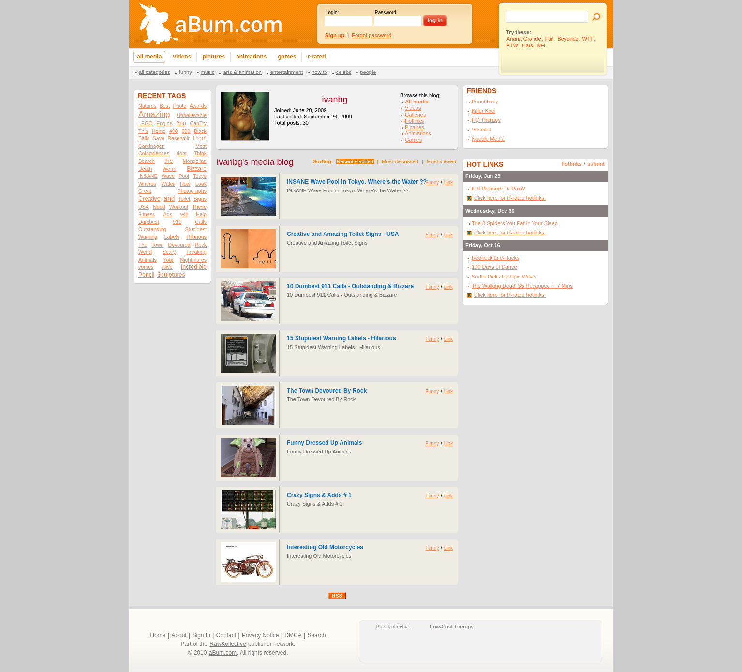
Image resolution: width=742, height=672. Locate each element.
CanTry (198, 123)
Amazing (154, 114)
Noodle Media (488, 139)
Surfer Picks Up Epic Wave (503, 276)
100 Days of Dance (494, 267)
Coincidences (153, 153)
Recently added (355, 161)
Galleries (415, 114)
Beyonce (568, 39)
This (143, 131)
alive (167, 267)
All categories (154, 72)
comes (145, 267)
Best (165, 106)
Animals (147, 260)
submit (596, 164)
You (181, 123)
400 (173, 131)
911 (177, 222)
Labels (171, 237)
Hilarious (197, 237)
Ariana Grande (523, 39)
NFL (542, 45)
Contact (226, 635)
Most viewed (441, 161)
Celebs (344, 72)
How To (319, 72)
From (200, 138)
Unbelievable (192, 115)
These (199, 207)
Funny (185, 72)
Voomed (481, 129)
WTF (588, 39)
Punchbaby (485, 101)
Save (158, 138)
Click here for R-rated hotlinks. (510, 198)
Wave (168, 176)
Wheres (147, 184)
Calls (201, 222)
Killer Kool (484, 111)
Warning (147, 237)
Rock (201, 245)
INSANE (148, 176)
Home (158, 131)
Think (200, 153)
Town (157, 245)
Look (201, 184)
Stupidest (196, 229)
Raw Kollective (393, 626)
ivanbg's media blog (255, 162)
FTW (512, 45)
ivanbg (334, 99)
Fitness (146, 214)
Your (168, 260)
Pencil (146, 274)
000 (185, 131)
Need (159, 207)
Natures (147, 106)
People (368, 72)
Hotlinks (414, 121)
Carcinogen (151, 146)
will (184, 214)
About (178, 635)
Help (201, 214)
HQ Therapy (486, 120)
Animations (418, 133)
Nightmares (193, 260)
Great (144, 191)
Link (448, 182)
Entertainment (286, 72)
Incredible (194, 266)
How (185, 184)
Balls (143, 138)
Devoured (179, 245)
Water (168, 184)
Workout (178, 207)
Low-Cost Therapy (452, 626)
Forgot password (371, 35)
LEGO (145, 123)
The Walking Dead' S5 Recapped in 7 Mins (522, 286)
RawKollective (227, 644)
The (142, 245)
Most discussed (400, 161)
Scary (169, 252)
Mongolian (195, 161)
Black (200, 131)
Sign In (201, 635)
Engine (164, 123)
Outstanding (152, 229)
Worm (169, 169)
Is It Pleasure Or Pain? (498, 188)
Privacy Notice (260, 635)
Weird (145, 252)
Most (201, 146)
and (169, 198)
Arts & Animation (242, 72)
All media (417, 101)
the (168, 161)
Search (146, 161)
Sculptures (171, 274)
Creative (149, 198)
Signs (200, 199)
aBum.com (223, 652)
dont (182, 153)
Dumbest (148, 222)
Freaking (197, 252)
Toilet (184, 199)
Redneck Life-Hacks (495, 258)
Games (413, 140)
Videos (413, 108)
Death (145, 169)
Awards (198, 106)
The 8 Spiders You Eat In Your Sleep (515, 223)
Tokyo (200, 176)
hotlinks (572, 164)
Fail (549, 39)
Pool (183, 176)
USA (143, 207)
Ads (167, 214)
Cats (527, 45)
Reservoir (178, 138)
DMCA (292, 635)
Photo (179, 106)
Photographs (192, 191)
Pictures (414, 127)
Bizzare (197, 168)
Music (208, 72)
